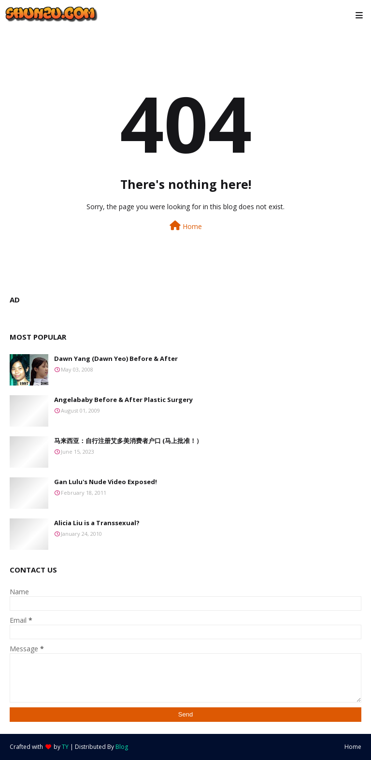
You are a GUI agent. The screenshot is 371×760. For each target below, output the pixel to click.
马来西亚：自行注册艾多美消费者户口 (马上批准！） (128, 440)
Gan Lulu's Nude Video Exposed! (105, 481)
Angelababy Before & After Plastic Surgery (123, 399)
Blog (121, 747)
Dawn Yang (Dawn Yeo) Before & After (116, 358)
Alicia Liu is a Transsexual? (97, 522)
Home (186, 226)
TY (65, 747)
